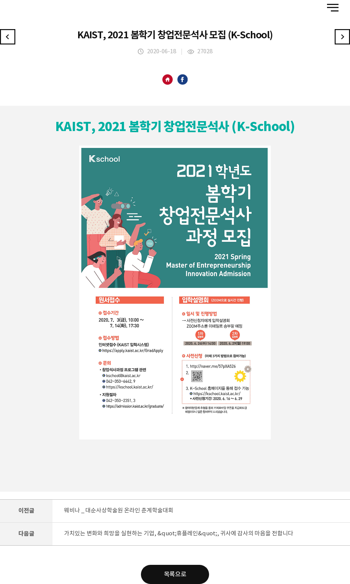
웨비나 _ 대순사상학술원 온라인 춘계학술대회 (118, 510)
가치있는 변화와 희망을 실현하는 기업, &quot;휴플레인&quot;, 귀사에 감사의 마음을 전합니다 (178, 533)
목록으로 (175, 574)
